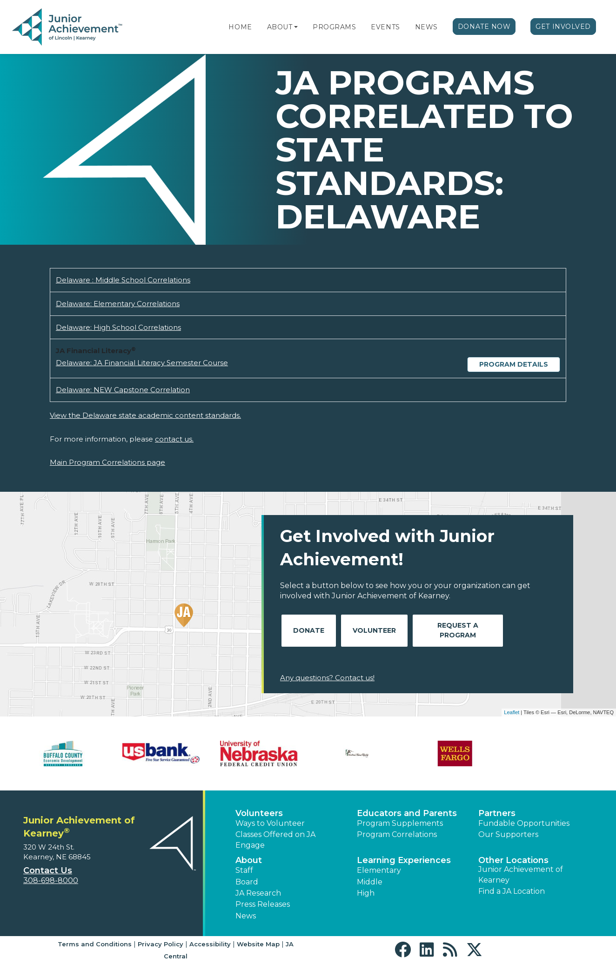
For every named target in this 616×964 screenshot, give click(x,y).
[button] (296, 27)
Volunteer (374, 630)
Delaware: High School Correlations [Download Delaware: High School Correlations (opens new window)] (118, 327)
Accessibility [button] (210, 944)
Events (385, 27)
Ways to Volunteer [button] (270, 823)
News (426, 27)
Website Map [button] (258, 944)
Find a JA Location (511, 891)
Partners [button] (497, 813)
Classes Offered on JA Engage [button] (275, 839)
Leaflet (511, 712)
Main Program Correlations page (107, 462)
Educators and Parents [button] (407, 813)
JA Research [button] (258, 893)
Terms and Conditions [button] (95, 944)
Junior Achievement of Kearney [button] (520, 874)
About (280, 27)
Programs (334, 27)
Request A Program (457, 630)
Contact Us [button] (47, 870)
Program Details (513, 364)
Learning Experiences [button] (404, 860)
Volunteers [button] (259, 813)
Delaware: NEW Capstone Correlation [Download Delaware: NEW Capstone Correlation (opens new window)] (123, 389)
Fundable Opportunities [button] (523, 823)
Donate (308, 630)
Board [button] (246, 881)
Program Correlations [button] (397, 834)
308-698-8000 (50, 880)
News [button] (245, 915)
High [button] (366, 893)
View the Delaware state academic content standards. (145, 415)
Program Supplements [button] (400, 823)
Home (240, 27)
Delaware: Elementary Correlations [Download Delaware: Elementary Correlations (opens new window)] (118, 303)
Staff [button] (244, 870)
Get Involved (563, 26)
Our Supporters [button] (508, 834)
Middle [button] (369, 881)
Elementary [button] (379, 870)
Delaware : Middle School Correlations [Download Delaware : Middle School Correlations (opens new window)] (123, 279)
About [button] (248, 860)
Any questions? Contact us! (327, 677)
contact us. (174, 439)
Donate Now (484, 26)
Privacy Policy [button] (160, 944)
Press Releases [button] (262, 904)
